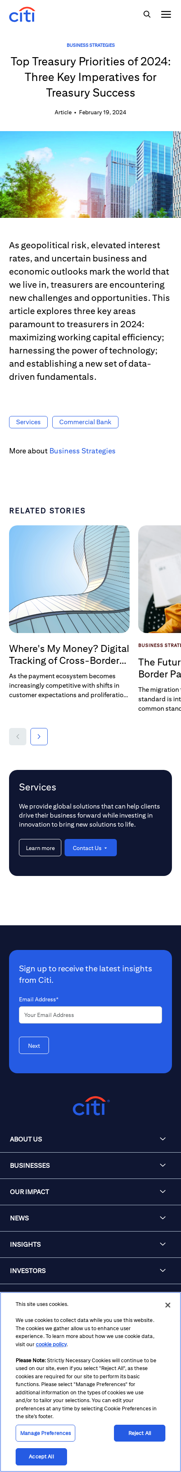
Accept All (41, 1457)
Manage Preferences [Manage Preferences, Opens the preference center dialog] (45, 1433)
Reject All (139, 1433)
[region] (90, 1382)
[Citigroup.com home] (90, 1106)
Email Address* (38, 999)
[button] (17, 736)
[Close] (168, 1305)
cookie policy (51, 1344)
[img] (147, 14)
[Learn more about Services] (40, 847)
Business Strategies (91, 45)
